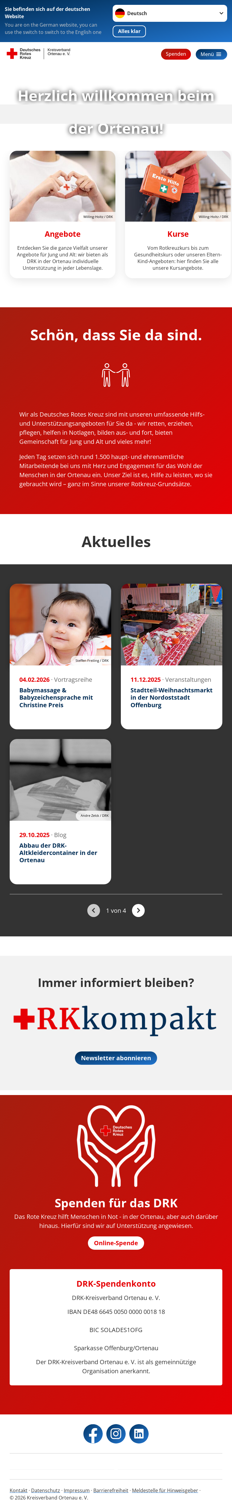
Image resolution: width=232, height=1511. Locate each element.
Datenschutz (45, 1490)
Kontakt (18, 1490)
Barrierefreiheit (110, 1490)
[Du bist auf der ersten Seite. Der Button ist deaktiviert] (93, 910)
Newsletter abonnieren (116, 1058)
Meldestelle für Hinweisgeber (165, 1490)
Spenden (176, 54)
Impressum (77, 1490)
